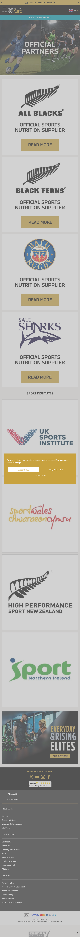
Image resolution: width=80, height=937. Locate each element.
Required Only (56, 469)
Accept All (23, 470)
